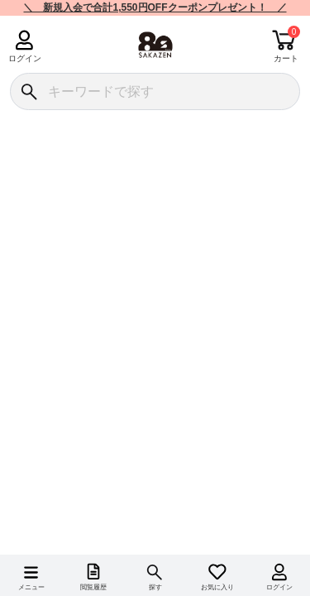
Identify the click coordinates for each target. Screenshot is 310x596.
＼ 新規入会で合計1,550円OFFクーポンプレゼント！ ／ (154, 7)
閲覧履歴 (93, 587)
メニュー (31, 587)
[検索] (28, 91)
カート (286, 58)
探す (155, 587)
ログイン (24, 58)
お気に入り (217, 587)
